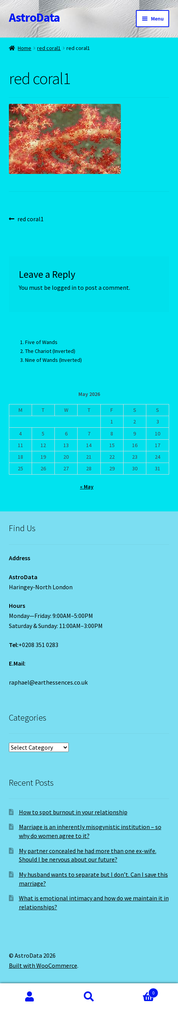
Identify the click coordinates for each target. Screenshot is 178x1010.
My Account (29, 997)
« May (86, 486)
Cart (138, 991)
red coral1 (49, 48)
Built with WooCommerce (43, 965)
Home (24, 48)
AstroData (34, 17)
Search (89, 997)
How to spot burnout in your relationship (73, 812)
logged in (64, 287)
